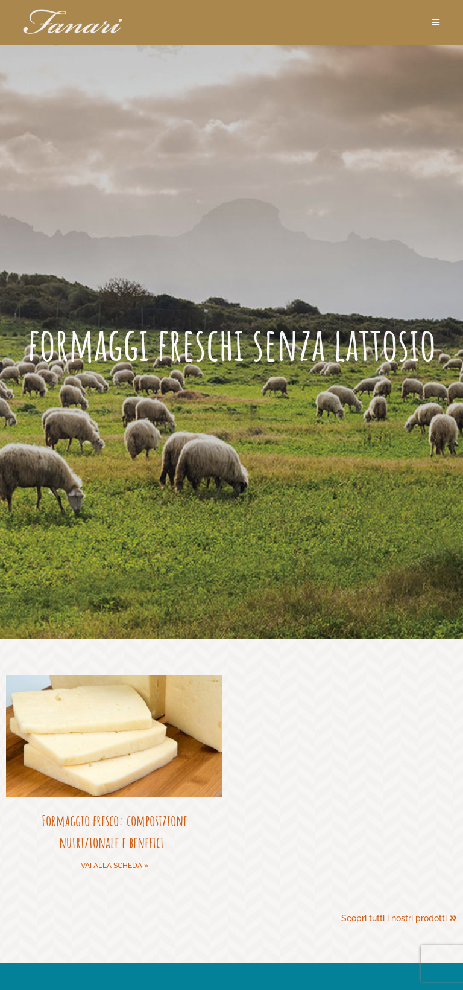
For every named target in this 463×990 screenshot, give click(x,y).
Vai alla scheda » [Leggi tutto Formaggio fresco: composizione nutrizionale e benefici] (114, 865)
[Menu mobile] (436, 22)
